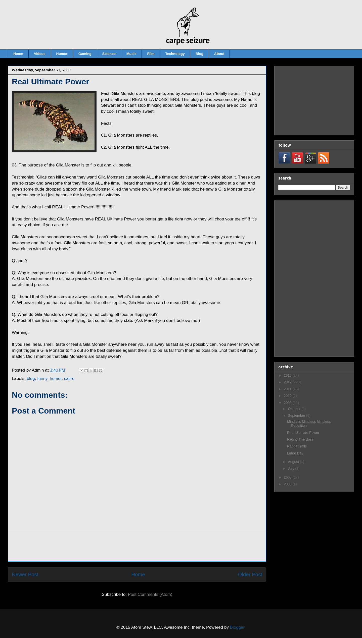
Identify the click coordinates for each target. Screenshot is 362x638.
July (291, 469)
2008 (288, 477)
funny (42, 378)
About (219, 54)
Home (18, 54)
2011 (288, 389)
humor (56, 378)
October (294, 409)
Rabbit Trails (297, 446)
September (297, 416)
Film (150, 54)
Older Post (250, 574)
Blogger (237, 627)
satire (69, 378)
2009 (288, 403)
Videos (40, 54)
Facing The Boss (300, 439)
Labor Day (295, 453)
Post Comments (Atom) (150, 594)
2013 (288, 375)
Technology (175, 54)
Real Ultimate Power (303, 433)
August (294, 462)
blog (31, 378)
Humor (62, 54)
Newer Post (25, 574)
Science (109, 54)
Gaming (85, 54)
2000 (288, 484)
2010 (288, 396)
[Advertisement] (137, 546)
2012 (288, 382)
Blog (199, 54)
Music (131, 54)
